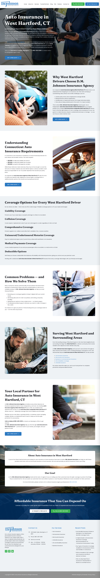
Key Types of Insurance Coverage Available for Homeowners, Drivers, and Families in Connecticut (85, 547)
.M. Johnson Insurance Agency (15, 42)
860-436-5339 (79, 4)
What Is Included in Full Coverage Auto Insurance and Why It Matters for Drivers (85, 554)
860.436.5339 (73, 482)
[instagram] (9, 551)
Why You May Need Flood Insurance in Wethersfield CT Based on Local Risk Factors (83, 560)
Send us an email (35, 539)
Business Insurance (58, 545)
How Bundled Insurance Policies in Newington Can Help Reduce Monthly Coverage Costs (85, 533)
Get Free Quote (93, 4)
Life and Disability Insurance (60, 542)
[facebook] (6, 551)
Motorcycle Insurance (58, 537)
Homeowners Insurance (59, 534)
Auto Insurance (57, 531)
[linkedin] (12, 551)
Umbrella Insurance (58, 540)
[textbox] (27, 297)
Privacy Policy (91, 574)
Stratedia (84, 574)
